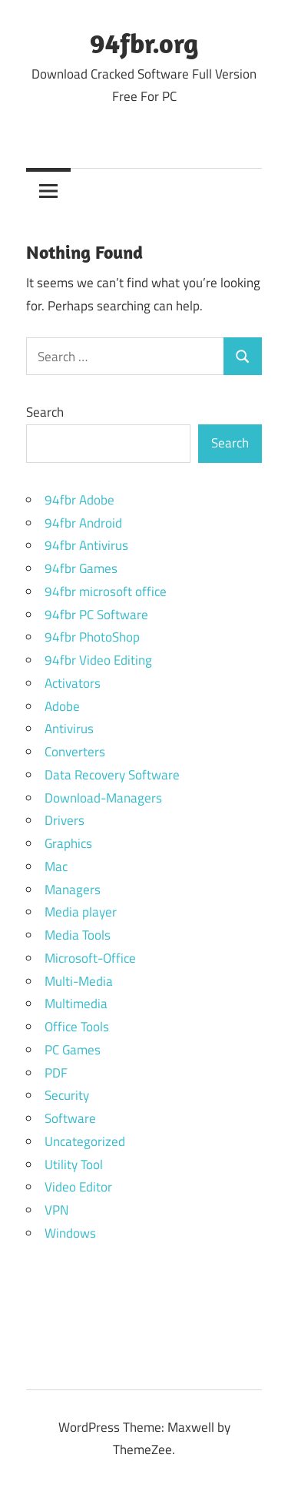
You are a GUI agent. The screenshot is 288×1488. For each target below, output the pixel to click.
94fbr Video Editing (98, 660)
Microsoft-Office (90, 958)
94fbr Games (81, 568)
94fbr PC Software (96, 615)
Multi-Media (79, 981)
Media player (81, 912)
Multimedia (76, 1004)
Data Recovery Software (112, 775)
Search (45, 412)
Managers (73, 890)
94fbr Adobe (79, 500)
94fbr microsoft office (106, 591)
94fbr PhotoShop (92, 637)
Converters (75, 752)
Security (67, 1095)
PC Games (73, 1050)
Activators (73, 683)
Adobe (62, 706)
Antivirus (69, 729)
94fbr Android (83, 523)
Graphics (68, 843)
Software (70, 1118)
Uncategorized (85, 1141)
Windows (70, 1233)
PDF (56, 1073)
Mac (56, 866)
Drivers (64, 820)
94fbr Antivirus (86, 545)
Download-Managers (103, 798)
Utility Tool (74, 1165)
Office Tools (77, 1027)
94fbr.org (144, 42)
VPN (56, 1210)
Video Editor (78, 1187)
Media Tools (78, 935)
